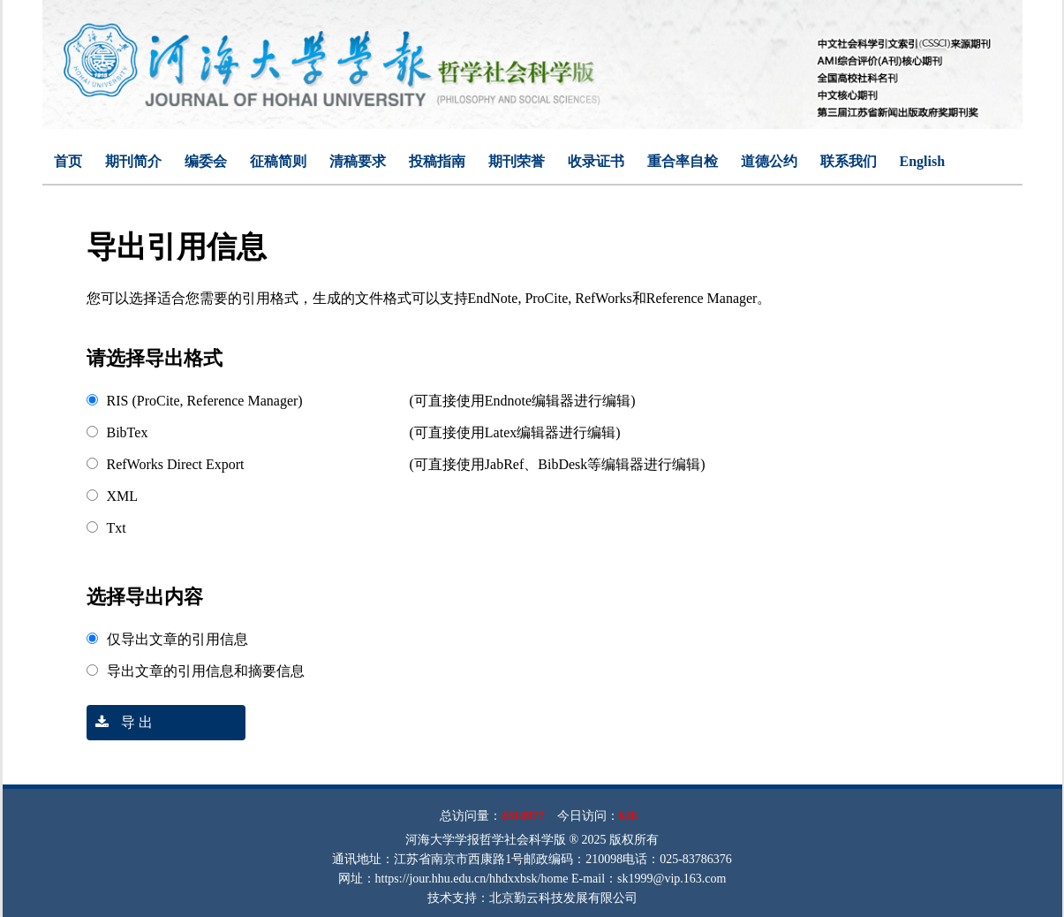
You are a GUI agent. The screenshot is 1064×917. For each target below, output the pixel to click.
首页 (68, 161)
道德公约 (769, 161)
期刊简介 (133, 161)
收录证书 (596, 161)
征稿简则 (278, 161)
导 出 (120, 722)
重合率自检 (682, 161)
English (923, 161)
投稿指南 (437, 161)
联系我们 (848, 161)
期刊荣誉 (516, 161)
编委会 (206, 161)
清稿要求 (357, 161)
